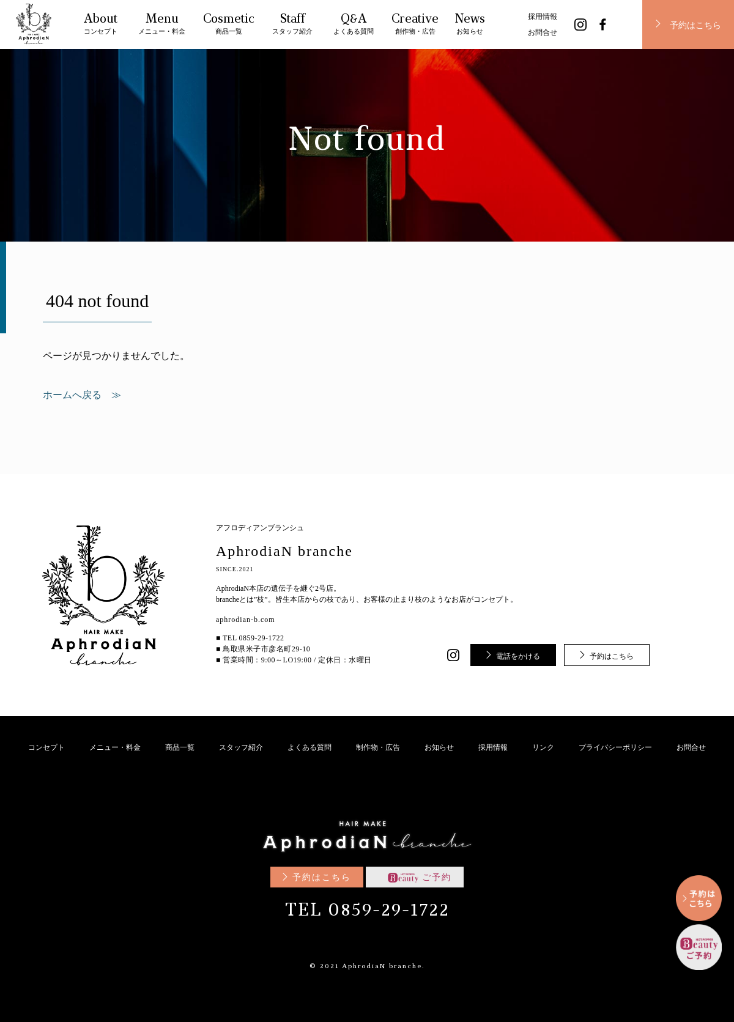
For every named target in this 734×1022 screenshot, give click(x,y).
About (100, 26)
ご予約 (419, 877)
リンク (543, 747)
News (469, 26)
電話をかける (518, 657)
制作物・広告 (378, 747)
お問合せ (542, 33)
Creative (415, 26)
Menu (161, 26)
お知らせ (439, 747)
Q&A (353, 26)
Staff (292, 26)
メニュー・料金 (115, 747)
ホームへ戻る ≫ (82, 395)
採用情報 (542, 17)
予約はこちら (695, 26)
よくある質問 (309, 747)
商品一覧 (180, 747)
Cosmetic (228, 26)
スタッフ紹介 (241, 747)
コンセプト (46, 747)
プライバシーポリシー (615, 747)
